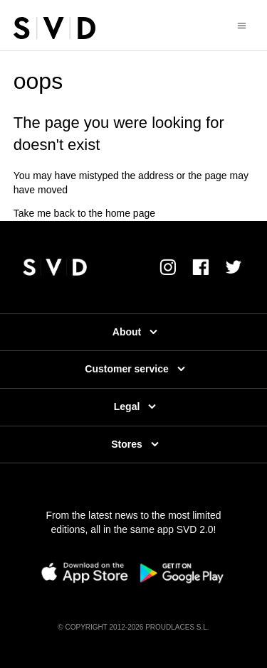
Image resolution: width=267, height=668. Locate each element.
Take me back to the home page (84, 213)
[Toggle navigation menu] (241, 25)
